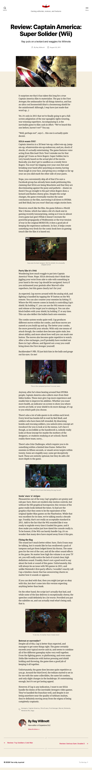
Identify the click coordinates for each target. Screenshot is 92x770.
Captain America (34, 711)
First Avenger (54, 711)
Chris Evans (45, 711)
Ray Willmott (40, 50)
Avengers (24, 711)
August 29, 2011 (55, 50)
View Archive (33, 732)
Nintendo (69, 711)
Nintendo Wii (25, 713)
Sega (33, 713)
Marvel (62, 711)
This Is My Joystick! (18, 765)
